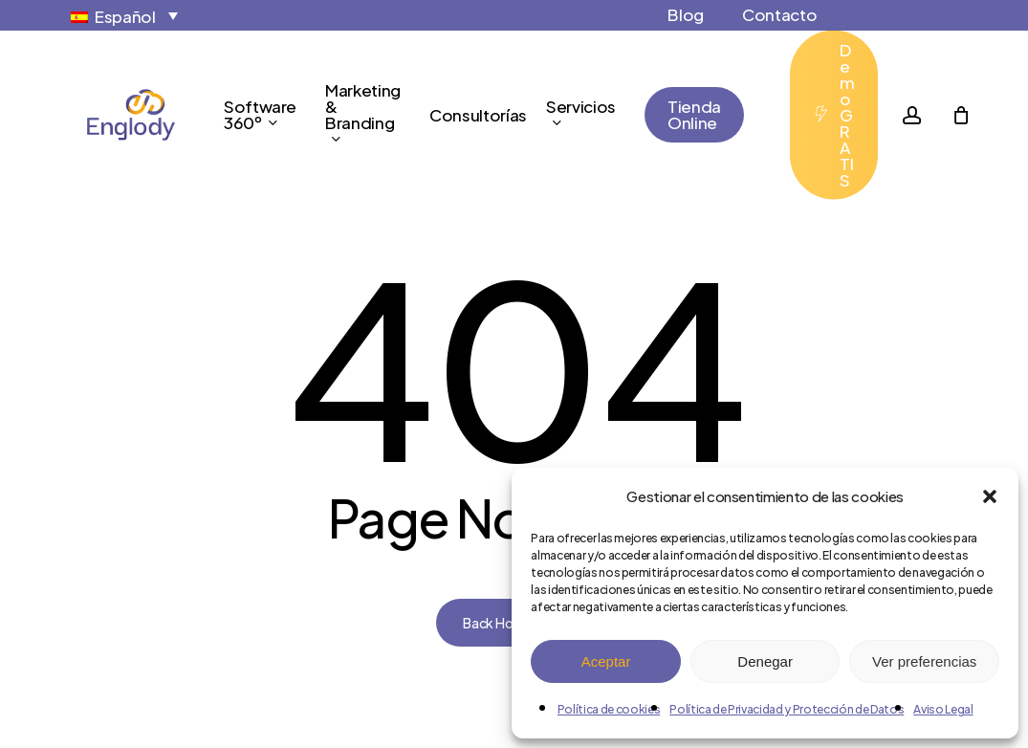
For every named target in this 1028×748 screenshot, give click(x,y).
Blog (685, 14)
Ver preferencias (924, 661)
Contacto (779, 14)
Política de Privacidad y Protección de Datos (786, 709)
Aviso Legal (943, 709)
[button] (989, 496)
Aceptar (606, 661)
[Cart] (961, 114)
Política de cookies (609, 709)
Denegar (765, 661)
